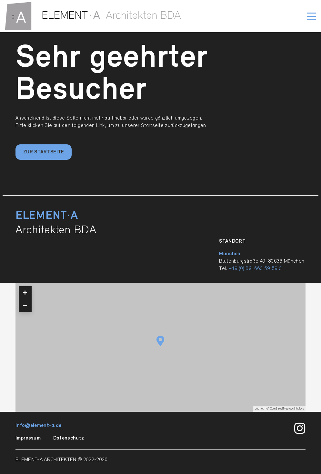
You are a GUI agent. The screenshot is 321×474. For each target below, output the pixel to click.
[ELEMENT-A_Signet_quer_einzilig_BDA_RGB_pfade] (93, 16)
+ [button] (25, 292)
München (229, 253)
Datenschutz (68, 438)
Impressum (28, 438)
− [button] (25, 305)
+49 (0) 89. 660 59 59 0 (255, 268)
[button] (311, 16)
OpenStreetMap (279, 409)
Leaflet (259, 409)
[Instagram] (300, 428)
